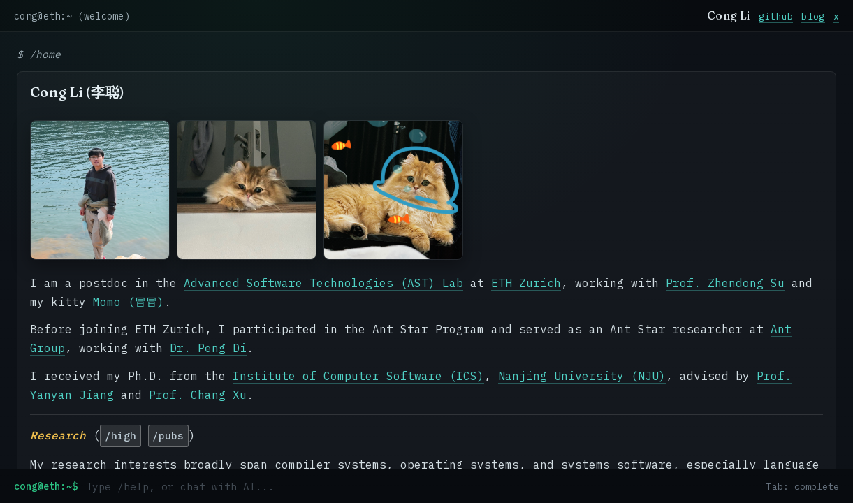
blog (812, 16)
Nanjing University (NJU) (582, 376)
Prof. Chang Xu (198, 395)
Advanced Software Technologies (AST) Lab (323, 283)
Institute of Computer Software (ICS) (358, 376)
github (776, 16)
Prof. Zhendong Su (725, 283)
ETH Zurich (526, 283)
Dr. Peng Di (208, 348)
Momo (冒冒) (128, 302)
